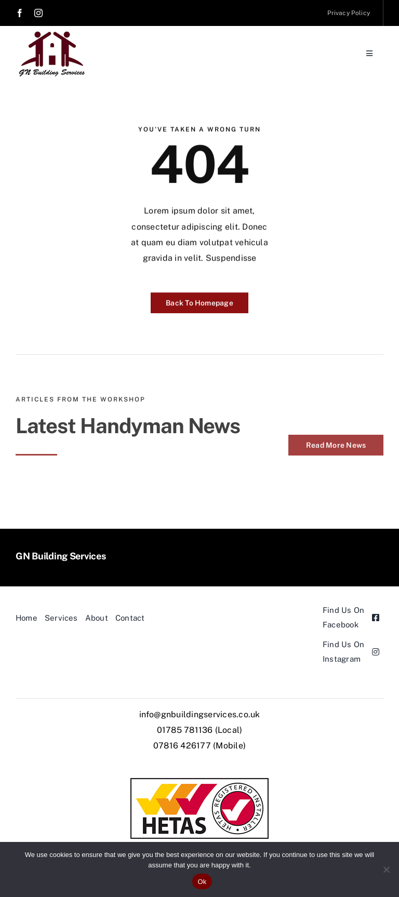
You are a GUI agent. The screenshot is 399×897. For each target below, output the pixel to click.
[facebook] (20, 13)
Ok (201, 882)
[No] (386, 869)
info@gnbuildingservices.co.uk (199, 714)
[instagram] (38, 13)
